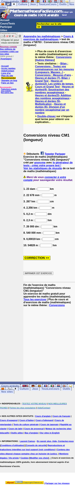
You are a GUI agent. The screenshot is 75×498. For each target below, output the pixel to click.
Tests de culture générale (26, 424)
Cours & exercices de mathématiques (48, 38)
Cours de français (61, 416)
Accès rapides (8, 68)
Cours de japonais (49, 424)
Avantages (6, 59)
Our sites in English (50, 433)
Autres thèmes (45, 60)
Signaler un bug (9, 80)
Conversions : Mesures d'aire (53, 75)
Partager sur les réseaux (57, 483)
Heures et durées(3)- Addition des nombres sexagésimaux (53, 97)
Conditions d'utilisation (12, 445)
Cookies (24, 458)
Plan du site (7, 75)
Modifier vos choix (39, 458)
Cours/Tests (7, 23)
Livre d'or (6, 73)
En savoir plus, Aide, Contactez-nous (55, 441)
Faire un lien (7, 83)
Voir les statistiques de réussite (42, 168)
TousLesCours (47, 4)
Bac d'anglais (31, 433)
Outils (62, 4)
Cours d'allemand (44, 420)
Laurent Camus (27, 441)
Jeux (33, 4)
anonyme (39, 162)
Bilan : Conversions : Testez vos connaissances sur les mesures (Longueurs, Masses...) (54, 68)
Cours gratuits (10, 386)
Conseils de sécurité (36, 445)
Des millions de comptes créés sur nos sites (9, 50)
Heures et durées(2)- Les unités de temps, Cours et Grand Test (54, 84)
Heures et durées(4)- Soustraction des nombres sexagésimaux (54, 89)
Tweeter (49, 154)
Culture (22, 4)
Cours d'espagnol (9, 420)
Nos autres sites (7, 93)
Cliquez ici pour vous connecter (10, 41)
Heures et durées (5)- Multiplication (48, 102)
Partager (60, 154)
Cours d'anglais (43, 416)
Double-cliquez (46, 116)
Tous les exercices (34, 299)
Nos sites (7, 391)
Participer (6, 27)
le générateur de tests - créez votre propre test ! (48, 164)
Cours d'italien (26, 420)
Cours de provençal (34, 428)
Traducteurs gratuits (9, 89)
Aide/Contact (7, 71)
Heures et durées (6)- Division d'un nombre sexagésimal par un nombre (52, 108)
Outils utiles (17, 433)
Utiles (3, 30)
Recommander (8, 78)
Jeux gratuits (6, 91)
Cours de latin (15, 428)
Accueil (4, 20)
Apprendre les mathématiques (41, 36)
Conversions (64, 57)
